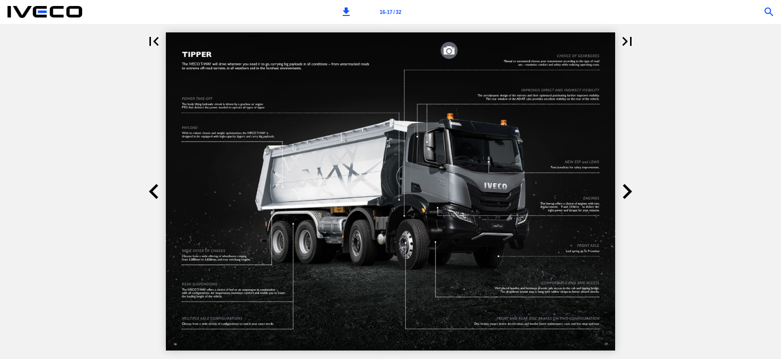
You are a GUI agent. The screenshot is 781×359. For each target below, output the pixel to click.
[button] (346, 12)
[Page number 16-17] (390, 12)
